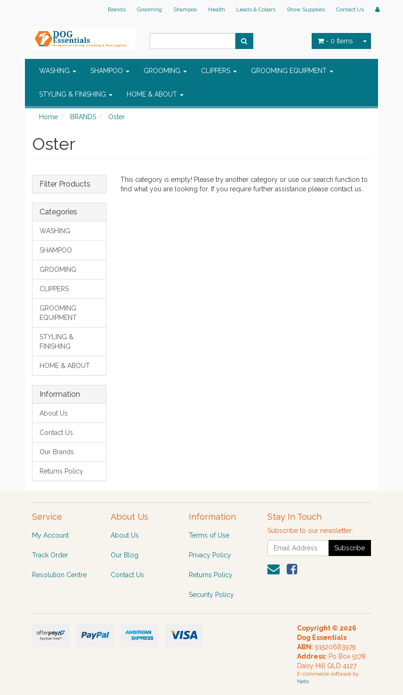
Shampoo (185, 9)
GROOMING (165, 70)
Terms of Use (209, 535)
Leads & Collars (255, 9)
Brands (117, 9)
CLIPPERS (219, 70)
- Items (335, 41)
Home (48, 117)
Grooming (149, 9)
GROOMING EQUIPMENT (292, 70)
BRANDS (83, 117)
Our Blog (124, 555)
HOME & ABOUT (155, 94)
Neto (303, 682)
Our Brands (57, 452)
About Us (54, 413)
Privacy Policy (210, 555)
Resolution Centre (59, 575)
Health (216, 9)
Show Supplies (306, 9)
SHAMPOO (109, 70)
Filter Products (65, 184)
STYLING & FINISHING (76, 94)
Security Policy (211, 594)
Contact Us (350, 9)
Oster (116, 117)
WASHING (57, 70)
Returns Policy (61, 471)
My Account (50, 535)
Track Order (50, 555)
